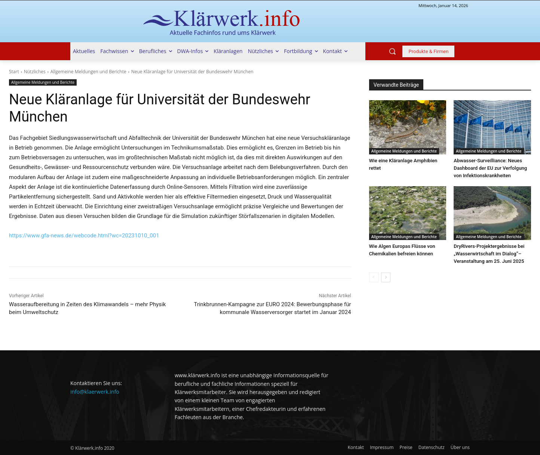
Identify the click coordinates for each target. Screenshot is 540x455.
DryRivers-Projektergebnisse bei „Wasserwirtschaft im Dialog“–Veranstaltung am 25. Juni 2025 (488, 253)
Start (14, 71)
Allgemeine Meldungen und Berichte (88, 71)
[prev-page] (373, 277)
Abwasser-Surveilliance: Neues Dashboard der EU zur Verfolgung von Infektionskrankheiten (490, 168)
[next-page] (385, 277)
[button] (392, 51)
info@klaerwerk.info (94, 391)
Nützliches (35, 71)
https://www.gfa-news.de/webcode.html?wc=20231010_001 (84, 235)
